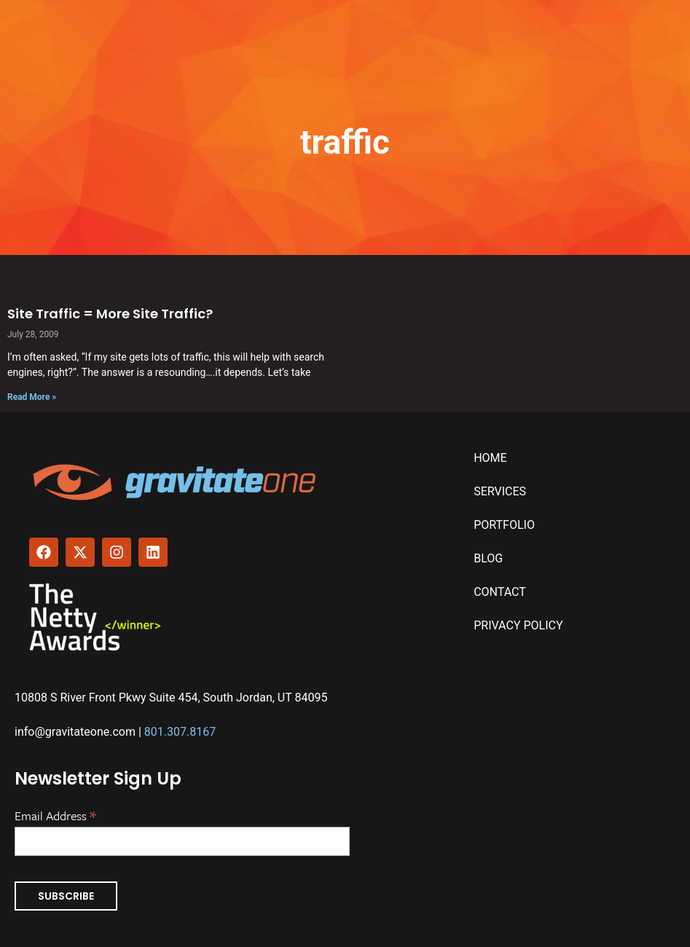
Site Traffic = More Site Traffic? (110, 313)
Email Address (55, 814)
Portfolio (504, 525)
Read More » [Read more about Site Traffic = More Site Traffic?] (31, 397)
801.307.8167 (180, 732)
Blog (488, 558)
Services (500, 491)
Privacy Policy (518, 625)
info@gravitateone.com (75, 732)
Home (490, 458)
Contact (500, 592)
